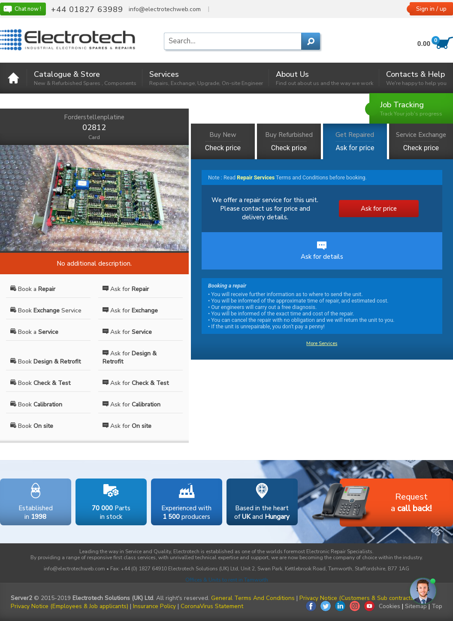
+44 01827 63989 (87, 9)
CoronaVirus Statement (212, 606)
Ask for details (322, 251)
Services (206, 78)
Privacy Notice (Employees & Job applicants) (69, 606)
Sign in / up (431, 9)
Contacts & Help (416, 78)
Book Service (46, 310)
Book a (32, 289)
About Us (324, 78)
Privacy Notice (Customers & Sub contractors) (360, 598)
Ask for (126, 289)
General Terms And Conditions (253, 598)
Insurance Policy (154, 606)
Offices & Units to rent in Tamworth (226, 579)
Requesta (386, 503)
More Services (321, 343)
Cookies (389, 606)
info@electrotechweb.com (165, 9)
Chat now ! (22, 9)
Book (45, 361)
